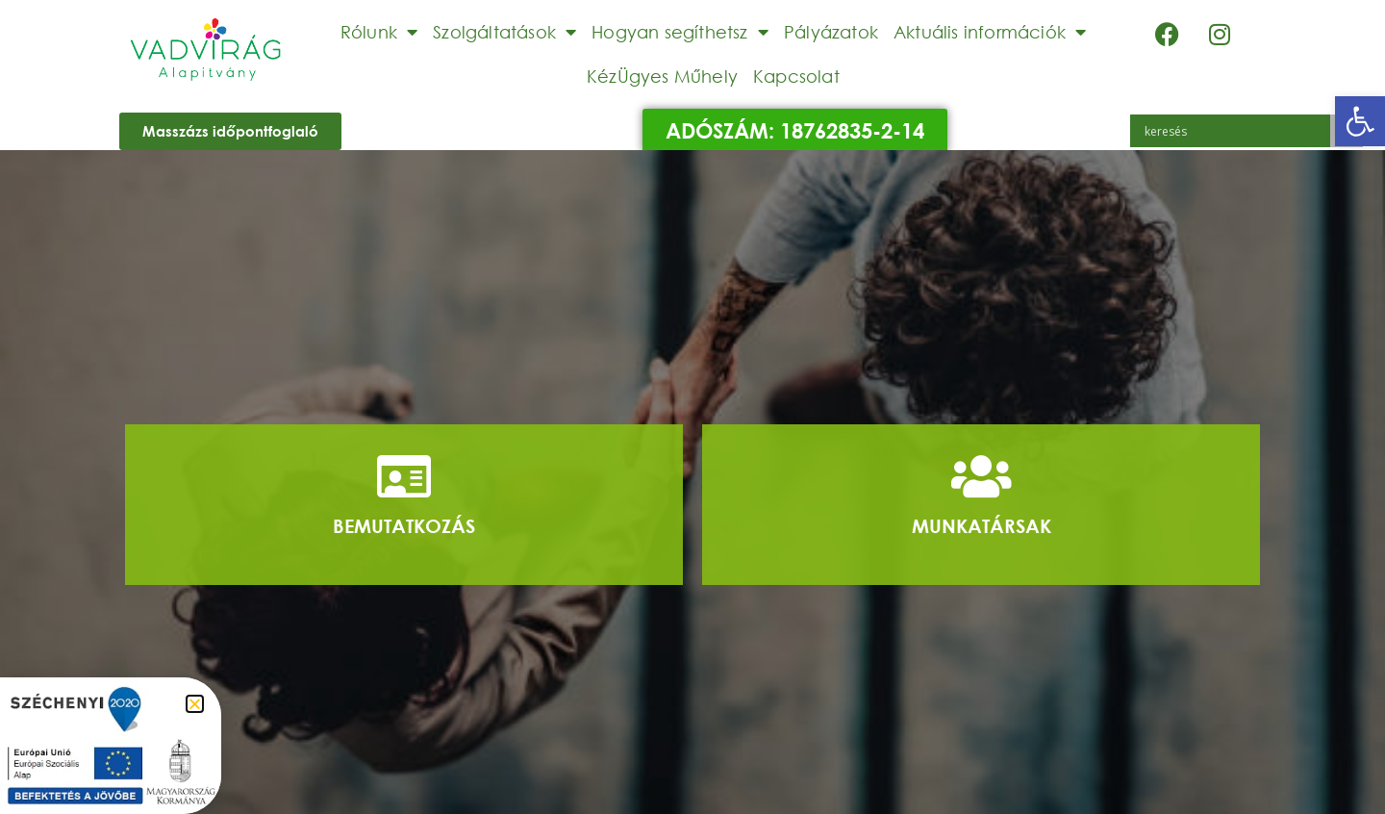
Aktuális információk (990, 31)
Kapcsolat (796, 76)
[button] (1360, 121)
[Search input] (1235, 130)
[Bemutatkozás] (404, 476)
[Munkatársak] (981, 476)
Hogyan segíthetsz (680, 31)
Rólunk (378, 31)
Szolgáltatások (504, 31)
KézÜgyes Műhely (662, 76)
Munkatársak (981, 526)
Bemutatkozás (404, 526)
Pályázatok (831, 31)
